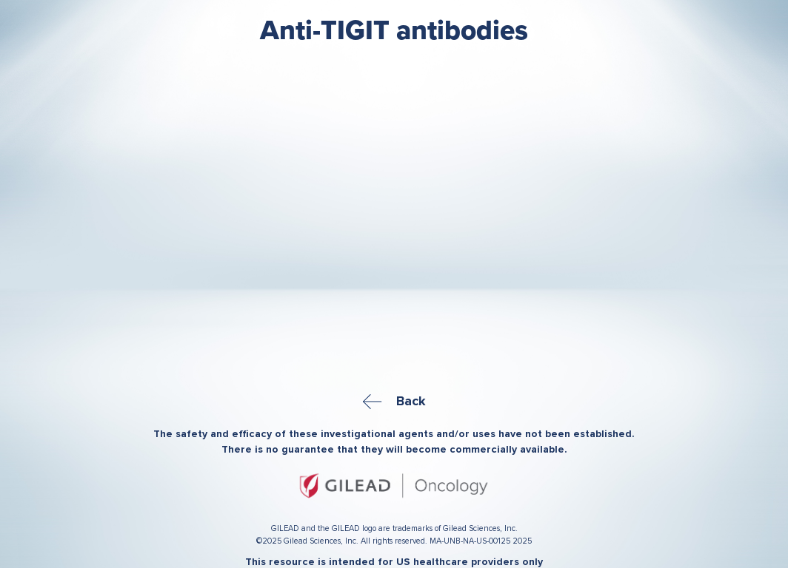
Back (394, 400)
